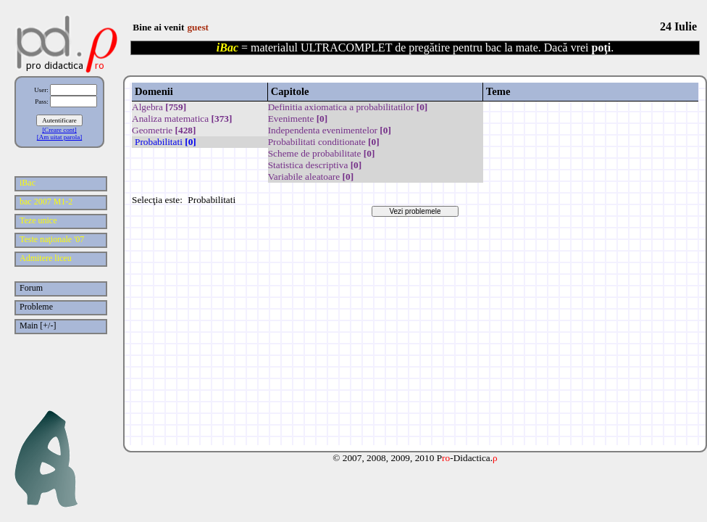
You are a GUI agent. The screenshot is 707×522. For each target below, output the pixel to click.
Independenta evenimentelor (329, 130)
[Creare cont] (59, 129)
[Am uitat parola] (59, 137)
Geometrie (164, 130)
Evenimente (298, 118)
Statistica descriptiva (315, 165)
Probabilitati (165, 141)
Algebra (159, 107)
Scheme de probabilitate (321, 153)
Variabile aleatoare (311, 176)
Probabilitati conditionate (324, 141)
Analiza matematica (182, 118)
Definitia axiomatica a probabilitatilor (348, 107)
